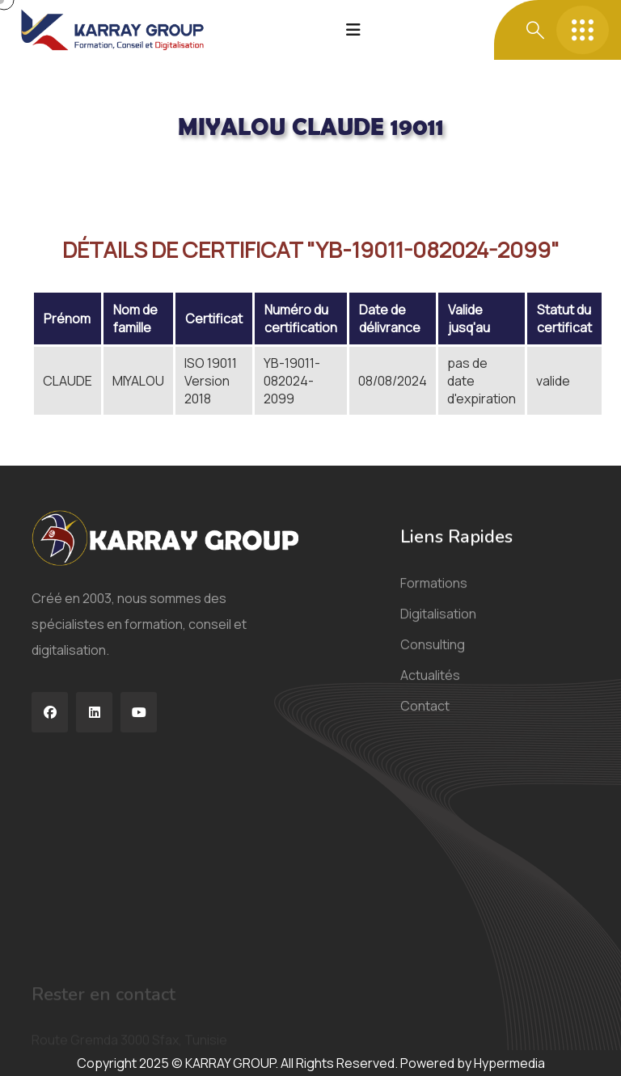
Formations (433, 592)
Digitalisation (438, 623)
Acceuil (53, 171)
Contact (425, 715)
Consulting (432, 654)
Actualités (430, 685)
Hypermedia (509, 1063)
